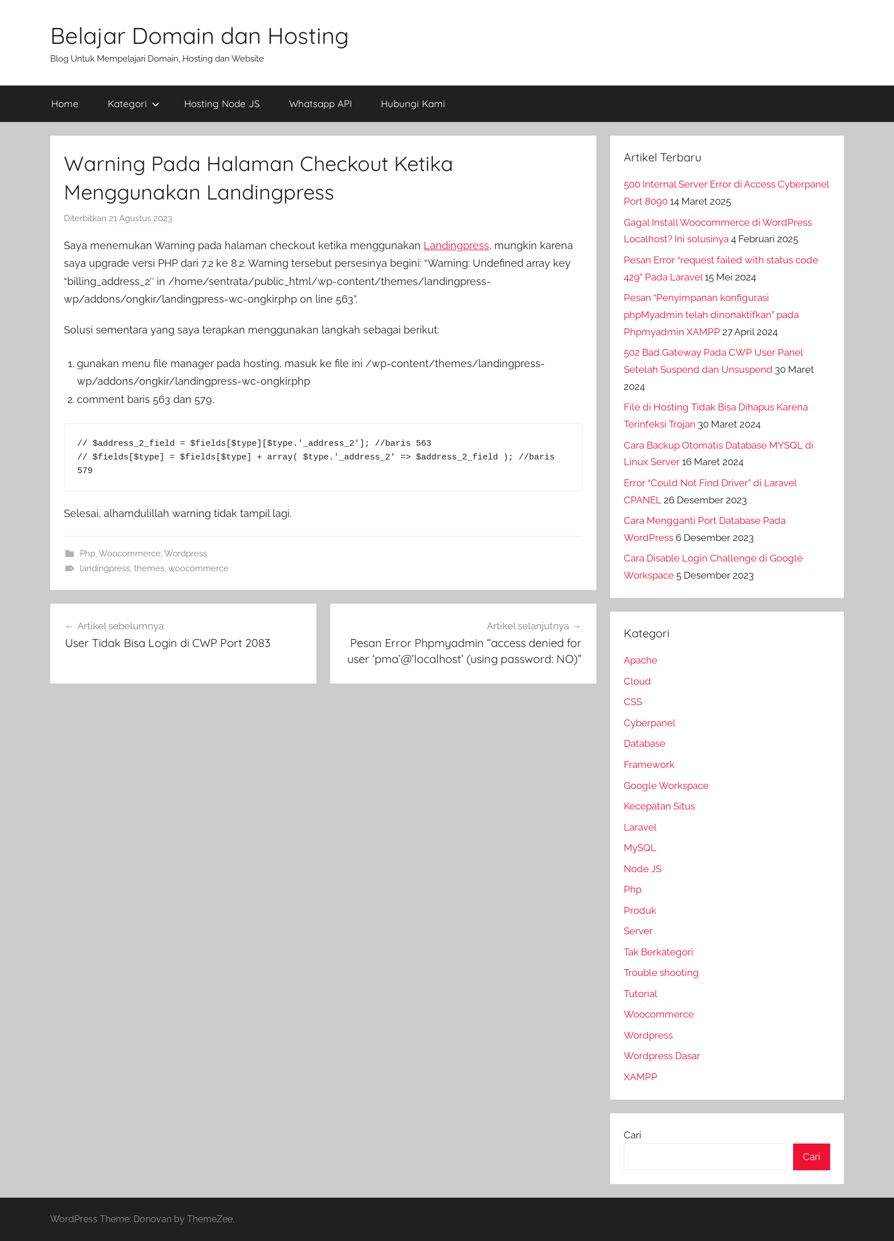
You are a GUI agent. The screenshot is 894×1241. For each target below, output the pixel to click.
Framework (649, 764)
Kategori (134, 103)
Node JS (642, 868)
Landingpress (456, 245)
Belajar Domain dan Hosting (199, 35)
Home (65, 103)
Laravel (640, 827)
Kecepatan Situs (659, 806)
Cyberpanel (650, 723)
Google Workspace (666, 785)
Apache (640, 660)
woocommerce (198, 568)
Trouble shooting (661, 972)
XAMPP (640, 1077)
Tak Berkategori (658, 952)
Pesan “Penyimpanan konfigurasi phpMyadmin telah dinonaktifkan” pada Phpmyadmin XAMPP (711, 314)
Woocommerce (130, 553)
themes (149, 568)
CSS (633, 701)
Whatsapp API (320, 103)
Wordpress (185, 553)
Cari (632, 1135)
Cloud (637, 681)
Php (87, 553)
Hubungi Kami (413, 103)
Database (644, 743)
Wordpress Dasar (662, 1055)
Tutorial (640, 993)
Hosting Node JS (222, 103)
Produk (640, 910)
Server (638, 931)
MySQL (640, 847)
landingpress (105, 568)
